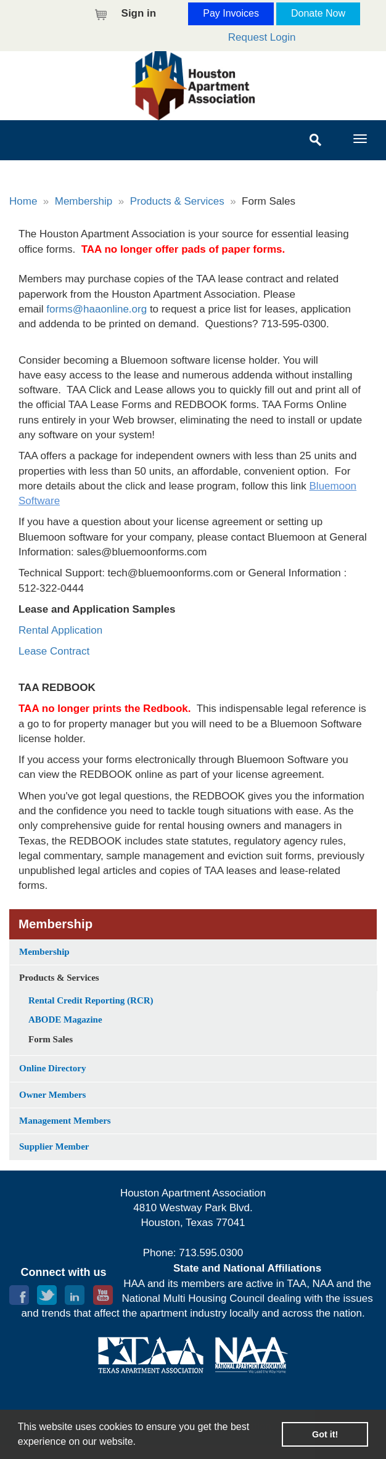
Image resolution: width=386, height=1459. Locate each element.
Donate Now (318, 13)
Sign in (139, 13)
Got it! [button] (325, 1434)
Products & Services (177, 201)
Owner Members (52, 1095)
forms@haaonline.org (96, 309)
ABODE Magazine (65, 1019)
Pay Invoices (231, 13)
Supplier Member (54, 1146)
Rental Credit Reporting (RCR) (91, 1000)
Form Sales (50, 1039)
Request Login (262, 37)
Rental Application (60, 630)
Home (23, 201)
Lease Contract (55, 651)
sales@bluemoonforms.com (142, 552)
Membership (84, 201)
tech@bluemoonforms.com (170, 573)
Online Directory (52, 1068)
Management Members (65, 1121)
